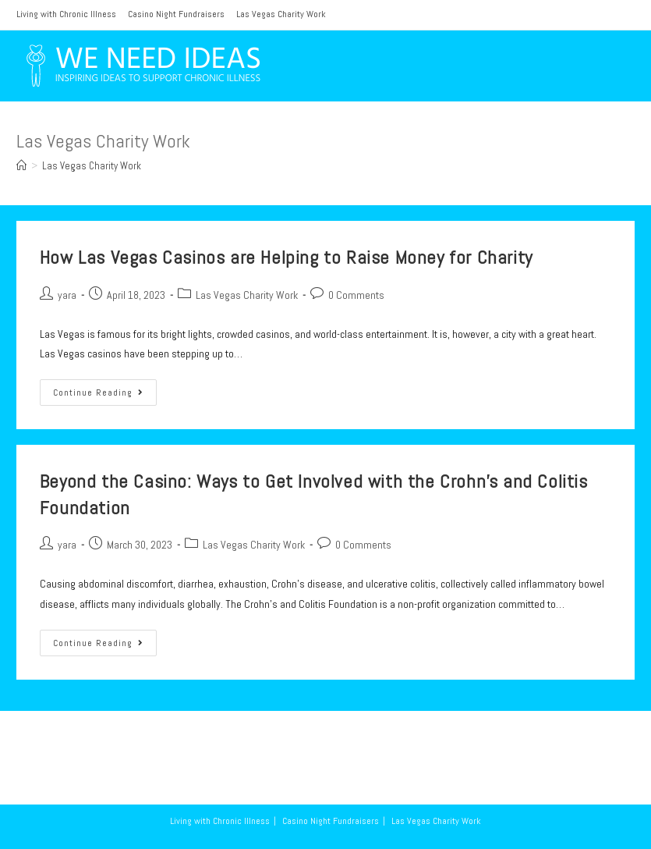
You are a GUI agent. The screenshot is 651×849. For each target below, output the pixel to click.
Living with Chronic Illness (66, 14)
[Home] (21, 165)
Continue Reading (105, 395)
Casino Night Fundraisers (176, 14)
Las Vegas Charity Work (281, 14)
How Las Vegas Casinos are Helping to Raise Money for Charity (286, 257)
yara (67, 295)
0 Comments (356, 295)
